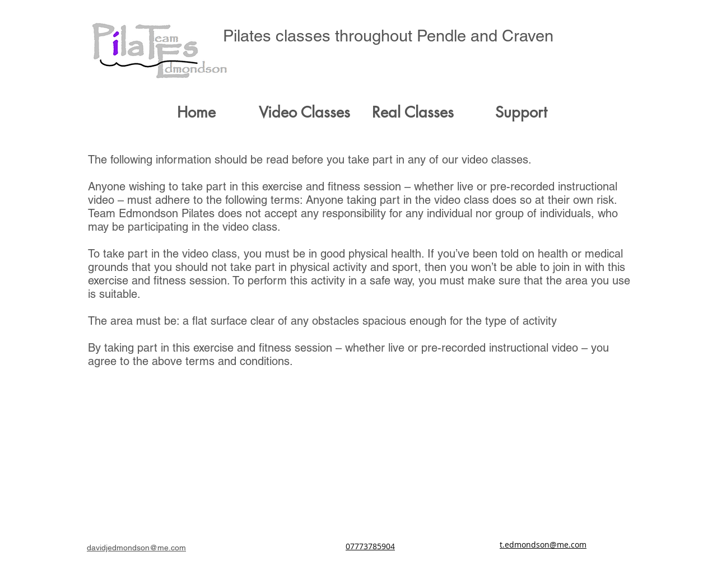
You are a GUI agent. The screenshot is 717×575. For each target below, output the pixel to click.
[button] (304, 112)
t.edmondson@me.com (543, 544)
